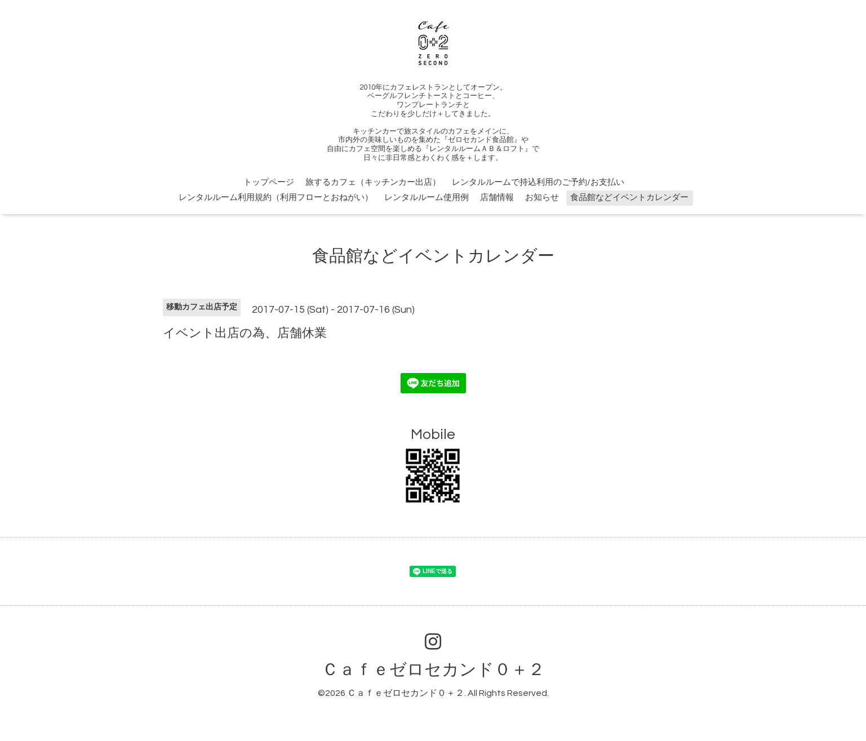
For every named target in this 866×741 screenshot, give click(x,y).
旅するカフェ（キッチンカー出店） (373, 182)
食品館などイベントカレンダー (629, 197)
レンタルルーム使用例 (426, 197)
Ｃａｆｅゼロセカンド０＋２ (433, 669)
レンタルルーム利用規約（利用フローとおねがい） (276, 197)
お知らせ (542, 197)
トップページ (268, 182)
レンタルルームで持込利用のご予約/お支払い (538, 182)
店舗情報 (497, 197)
